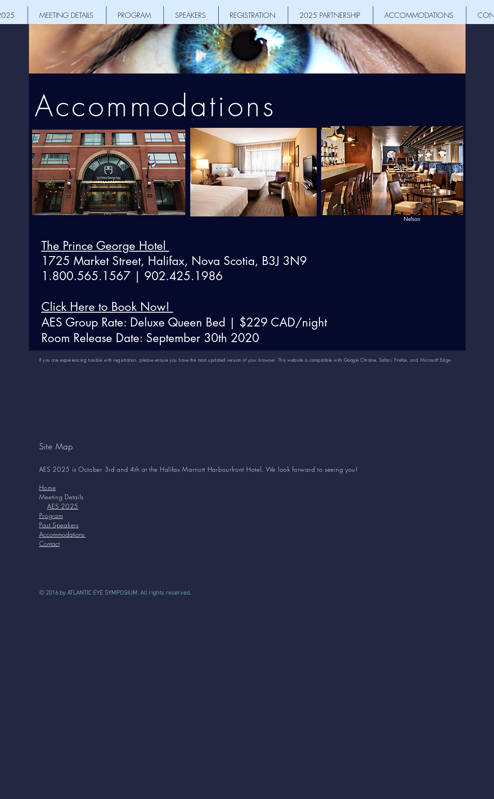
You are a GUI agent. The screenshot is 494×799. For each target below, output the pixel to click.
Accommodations (156, 106)
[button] (67, 15)
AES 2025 (62, 506)
